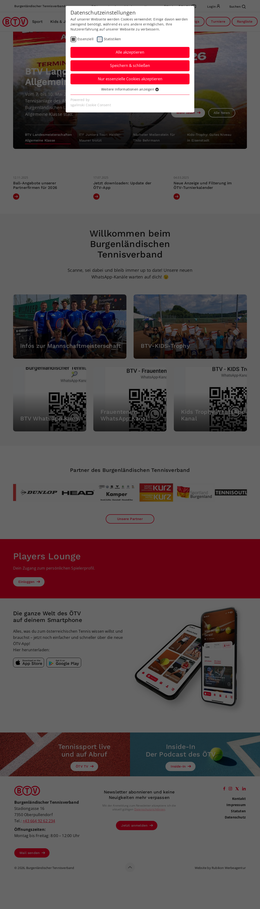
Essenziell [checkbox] (85, 39)
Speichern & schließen (130, 65)
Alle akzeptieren (130, 52)
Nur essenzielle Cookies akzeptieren (130, 78)
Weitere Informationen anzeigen (130, 89)
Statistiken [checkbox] (112, 39)
